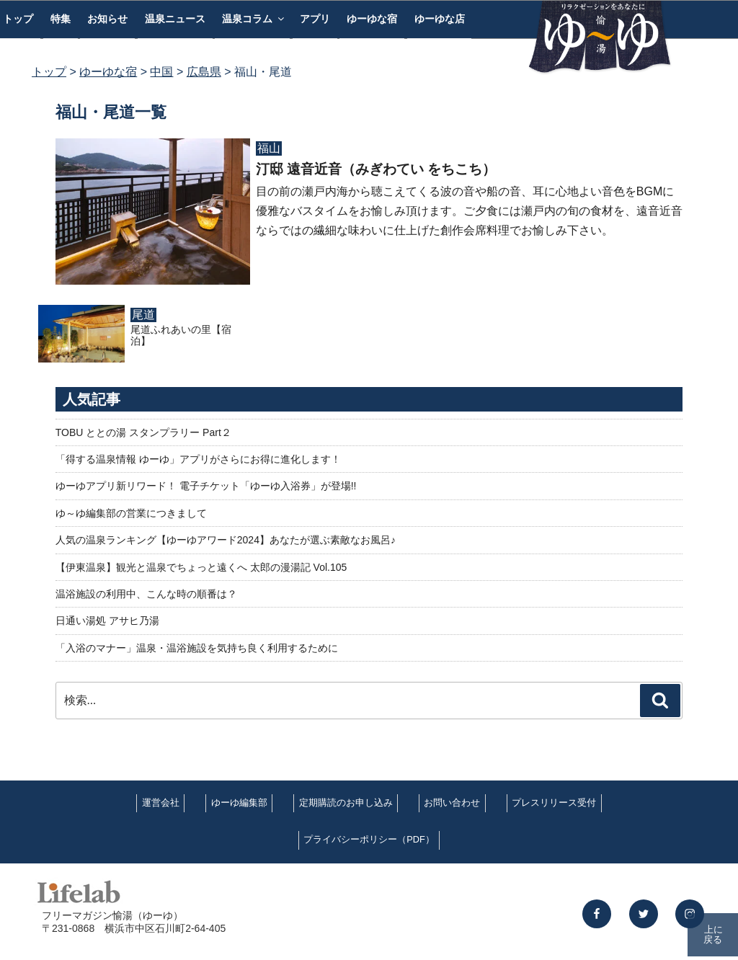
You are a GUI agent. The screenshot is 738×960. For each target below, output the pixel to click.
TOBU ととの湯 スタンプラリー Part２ (143, 432)
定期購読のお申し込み (346, 802)
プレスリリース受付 (554, 802)
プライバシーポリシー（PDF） (369, 839)
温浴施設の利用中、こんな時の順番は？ (146, 594)
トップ (49, 72)
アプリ (315, 19)
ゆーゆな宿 (372, 19)
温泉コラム (254, 19)
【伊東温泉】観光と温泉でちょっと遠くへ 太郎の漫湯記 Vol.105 (201, 567)
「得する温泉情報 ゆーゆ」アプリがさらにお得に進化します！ (198, 459)
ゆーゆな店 (439, 19)
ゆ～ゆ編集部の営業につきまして (131, 513)
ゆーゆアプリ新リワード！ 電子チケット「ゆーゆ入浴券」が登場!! (206, 486)
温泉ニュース (175, 19)
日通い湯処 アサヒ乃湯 (107, 620)
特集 (60, 19)
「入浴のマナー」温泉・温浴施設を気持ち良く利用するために (196, 648)
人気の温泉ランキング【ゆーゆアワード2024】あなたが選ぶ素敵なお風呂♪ (225, 540)
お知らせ (107, 19)
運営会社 (160, 802)
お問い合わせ (452, 802)
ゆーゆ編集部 (239, 802)
